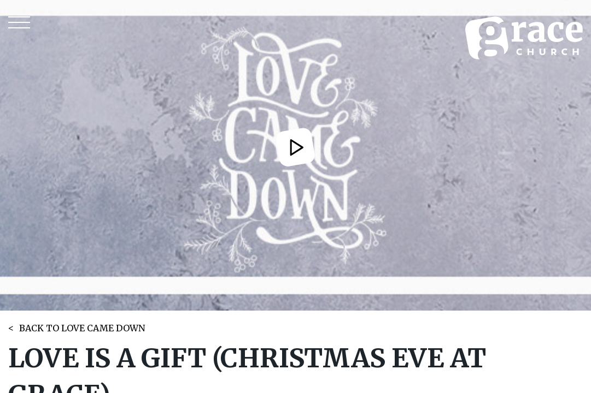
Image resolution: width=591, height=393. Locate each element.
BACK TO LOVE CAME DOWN (82, 328)
